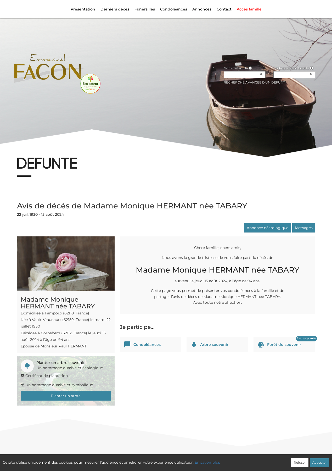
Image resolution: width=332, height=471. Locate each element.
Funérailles (144, 9)
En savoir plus (207, 462)
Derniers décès (114, 9)
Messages (304, 227)
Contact (224, 9)
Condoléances (173, 9)
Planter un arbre (66, 396)
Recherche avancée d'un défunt (254, 82)
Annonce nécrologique (267, 227)
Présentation (83, 9)
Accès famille (249, 9)
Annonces (201, 9)
